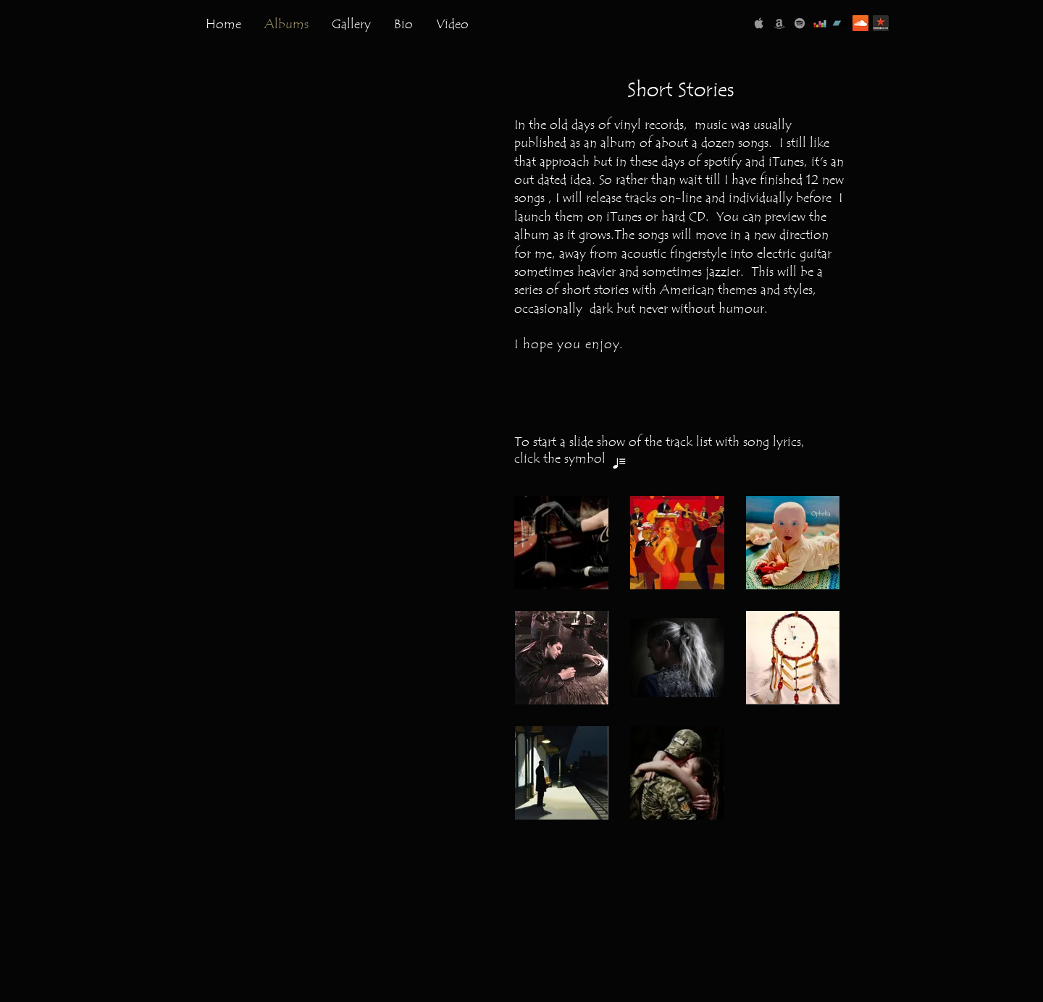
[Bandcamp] (840, 23)
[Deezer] (820, 23)
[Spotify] (800, 23)
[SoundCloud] (860, 23)
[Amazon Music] (779, 23)
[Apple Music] (759, 23)
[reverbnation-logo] (881, 23)
